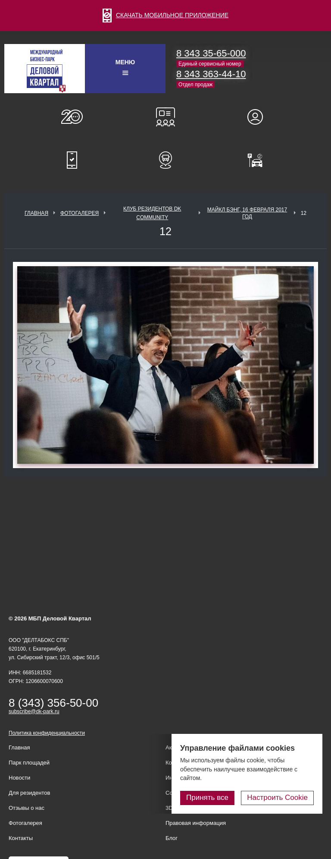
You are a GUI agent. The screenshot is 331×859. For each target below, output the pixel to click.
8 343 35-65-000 (211, 53)
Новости (19, 777)
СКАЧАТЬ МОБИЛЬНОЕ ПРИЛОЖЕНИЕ (165, 15)
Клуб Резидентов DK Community (152, 213)
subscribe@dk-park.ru (34, 711)
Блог (172, 838)
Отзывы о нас (26, 808)
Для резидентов (259, 117)
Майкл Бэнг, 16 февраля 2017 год (247, 213)
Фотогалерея (79, 213)
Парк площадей (29, 762)
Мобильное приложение (72, 160)
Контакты (21, 838)
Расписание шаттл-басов (165, 160)
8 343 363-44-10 (211, 74)
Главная (36, 213)
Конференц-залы (165, 117)
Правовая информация (196, 823)
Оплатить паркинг (259, 160)
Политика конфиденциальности (47, 733)
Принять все (207, 797)
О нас (72, 117)
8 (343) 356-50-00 (53, 703)
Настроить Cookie (277, 797)
